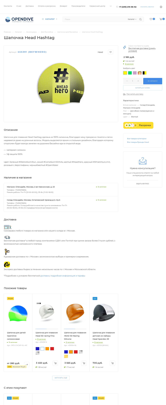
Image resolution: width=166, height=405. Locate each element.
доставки (45, 276)
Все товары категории (136, 139)
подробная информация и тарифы (67, 276)
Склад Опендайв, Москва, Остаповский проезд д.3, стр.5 (33, 200)
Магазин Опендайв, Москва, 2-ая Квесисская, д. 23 (31, 187)
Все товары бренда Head (138, 142)
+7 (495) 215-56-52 (127, 7)
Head (100, 52)
